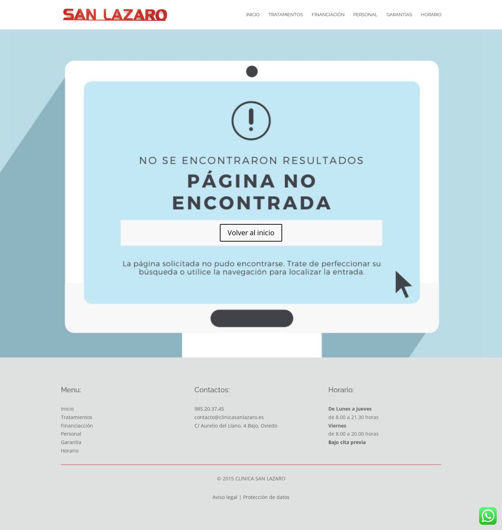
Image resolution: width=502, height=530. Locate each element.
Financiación (328, 14)
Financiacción (77, 425)
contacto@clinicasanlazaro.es (229, 417)
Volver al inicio (251, 232)
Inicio (253, 14)
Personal (365, 14)
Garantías (399, 14)
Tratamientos (285, 14)
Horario (431, 14)
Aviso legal (224, 497)
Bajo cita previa (347, 442)
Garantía (71, 442)
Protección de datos (266, 497)
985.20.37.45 (209, 408)
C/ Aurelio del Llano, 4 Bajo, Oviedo (235, 425)
